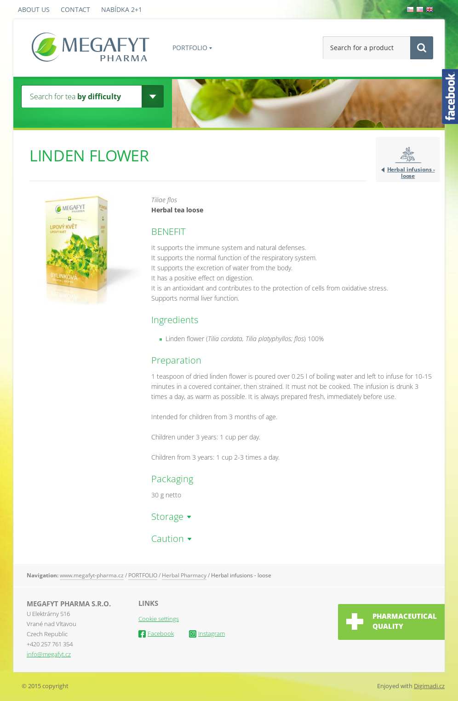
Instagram (207, 633)
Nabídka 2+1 (121, 9)
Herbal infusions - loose (411, 172)
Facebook (156, 633)
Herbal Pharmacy (184, 575)
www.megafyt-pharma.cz (92, 575)
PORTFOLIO (189, 47)
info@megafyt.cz (49, 654)
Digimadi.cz (429, 686)
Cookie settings (158, 619)
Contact (75, 9)
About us (34, 9)
